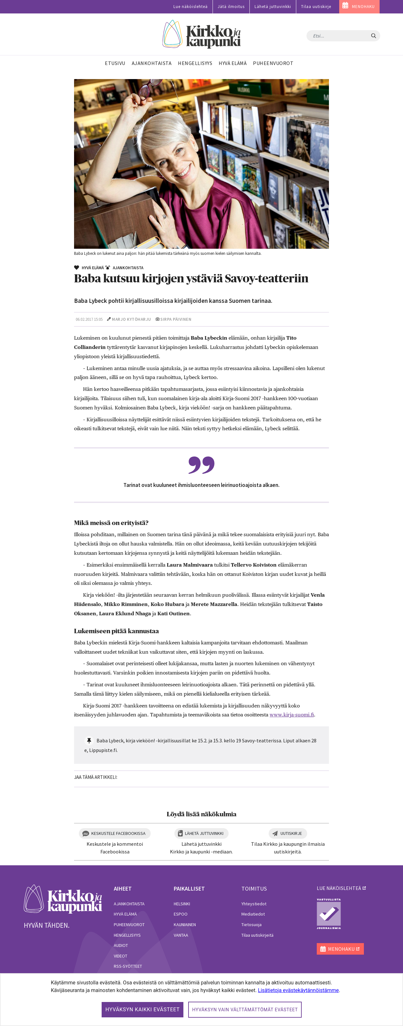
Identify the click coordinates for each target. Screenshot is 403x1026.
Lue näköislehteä (190, 6)
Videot (120, 956)
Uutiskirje (291, 833)
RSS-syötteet (128, 966)
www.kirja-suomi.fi (292, 715)
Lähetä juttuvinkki (273, 6)
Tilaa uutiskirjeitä (257, 935)
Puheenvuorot (129, 924)
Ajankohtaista (129, 904)
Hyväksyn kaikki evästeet (142, 1009)
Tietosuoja (251, 924)
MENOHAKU (363, 6)
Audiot (121, 945)
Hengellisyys (127, 935)
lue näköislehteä (339, 888)
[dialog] (201, 999)
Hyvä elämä (125, 914)
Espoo (181, 914)
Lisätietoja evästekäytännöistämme (298, 990)
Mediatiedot (253, 914)
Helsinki (182, 904)
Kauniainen (185, 924)
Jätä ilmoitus (231, 6)
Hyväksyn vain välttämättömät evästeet (245, 1009)
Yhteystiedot (253, 904)
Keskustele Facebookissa (118, 833)
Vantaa (181, 935)
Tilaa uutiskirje (316, 6)
